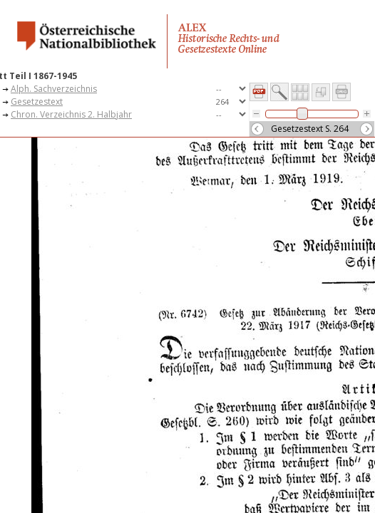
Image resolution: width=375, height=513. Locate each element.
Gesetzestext (37, 101)
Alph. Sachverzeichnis (54, 89)
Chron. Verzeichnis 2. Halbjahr (71, 114)
